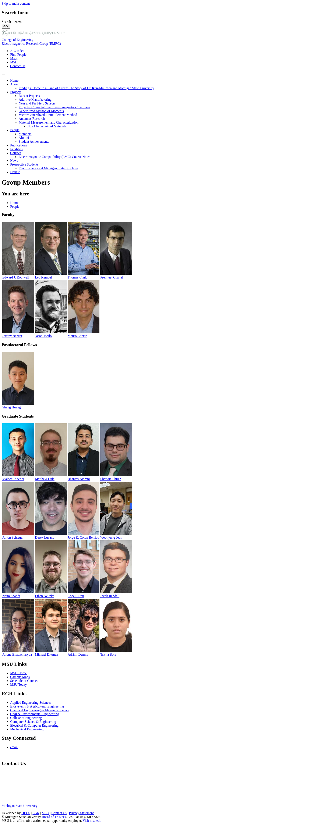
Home (14, 80)
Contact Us (17, 66)
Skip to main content (16, 3)
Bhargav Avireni (79, 479)
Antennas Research (32, 118)
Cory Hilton (76, 596)
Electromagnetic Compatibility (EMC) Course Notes (54, 157)
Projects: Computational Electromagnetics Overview (54, 107)
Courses (15, 153)
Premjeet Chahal (111, 277)
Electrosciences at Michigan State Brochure (48, 168)
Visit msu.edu (92, 820)
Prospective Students (24, 164)
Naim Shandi (11, 596)
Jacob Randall (109, 596)
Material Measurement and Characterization (48, 122)
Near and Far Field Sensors (37, 103)
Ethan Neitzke (44, 596)
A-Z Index (17, 51)
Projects (15, 92)
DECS (25, 813)
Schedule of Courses (24, 681)
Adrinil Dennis (78, 654)
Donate (15, 172)
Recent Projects (29, 96)
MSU (14, 62)
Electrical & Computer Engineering (34, 725)
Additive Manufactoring (35, 99)
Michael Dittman (46, 654)
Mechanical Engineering (26, 729)
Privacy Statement (81, 813)
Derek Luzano (44, 537)
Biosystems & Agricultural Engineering (37, 706)
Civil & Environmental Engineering (34, 714)
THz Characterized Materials (47, 126)
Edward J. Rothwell (15, 277)
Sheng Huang (11, 407)
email (14, 747)
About (14, 84)
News (14, 160)
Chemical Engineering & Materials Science (39, 710)
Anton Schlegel (12, 537)
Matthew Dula (44, 479)
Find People (18, 54)
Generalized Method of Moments (41, 111)
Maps (14, 58)
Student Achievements (34, 141)
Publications (18, 145)
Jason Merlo (43, 336)
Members (25, 134)
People (15, 130)
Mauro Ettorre (77, 336)
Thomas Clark (77, 277)
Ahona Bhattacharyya (17, 654)
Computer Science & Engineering (33, 721)
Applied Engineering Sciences (30, 702)
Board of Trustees (54, 817)
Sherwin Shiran (110, 479)
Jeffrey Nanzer (12, 336)
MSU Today (18, 684)
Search (7, 22)
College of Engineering (17, 40)
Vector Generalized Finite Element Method (48, 115)
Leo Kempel (43, 277)
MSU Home (18, 673)
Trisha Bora (108, 654)
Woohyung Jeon (111, 537)
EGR (35, 813)
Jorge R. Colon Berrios (83, 537)
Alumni (24, 137)
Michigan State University (20, 806)
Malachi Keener (13, 479)
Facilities (16, 149)
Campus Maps (20, 677)
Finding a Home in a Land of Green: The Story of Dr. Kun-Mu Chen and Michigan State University (86, 88)
